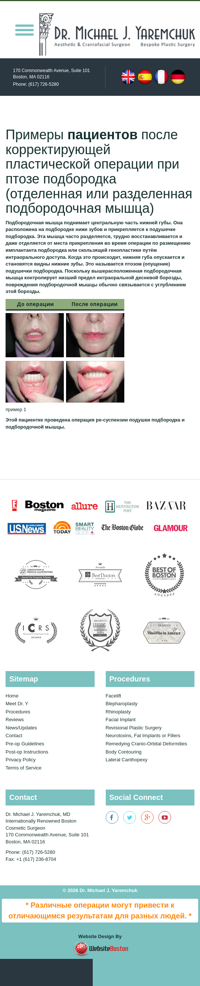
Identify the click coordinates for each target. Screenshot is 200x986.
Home (12, 696)
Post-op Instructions (27, 752)
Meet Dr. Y (17, 703)
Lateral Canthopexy (127, 759)
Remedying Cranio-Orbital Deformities (146, 743)
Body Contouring (124, 752)
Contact (14, 735)
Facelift (113, 696)
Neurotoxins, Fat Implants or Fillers (143, 735)
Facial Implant (121, 719)
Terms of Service (24, 768)
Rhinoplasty (118, 712)
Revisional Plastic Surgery (134, 727)
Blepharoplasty (122, 703)
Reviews (15, 719)
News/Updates (21, 727)
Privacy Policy (21, 759)
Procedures (18, 712)
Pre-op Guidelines (25, 743)
